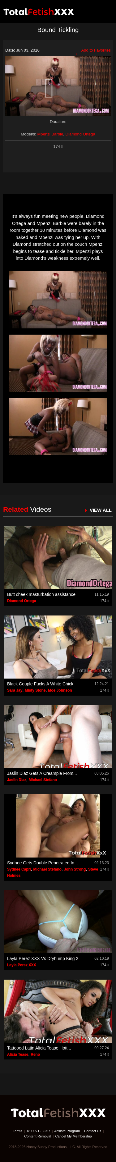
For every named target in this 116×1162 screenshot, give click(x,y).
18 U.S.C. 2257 (38, 1131)
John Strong (75, 869)
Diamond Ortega (80, 134)
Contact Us (92, 1131)
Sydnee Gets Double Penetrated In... (42, 862)
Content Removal (37, 1136)
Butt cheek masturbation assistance (41, 594)
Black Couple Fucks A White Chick (40, 683)
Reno (35, 1054)
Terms (18, 1131)
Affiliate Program (67, 1131)
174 (58, 146)
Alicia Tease (17, 1054)
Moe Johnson (60, 690)
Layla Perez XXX (21, 965)
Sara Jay (14, 690)
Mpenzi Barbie (50, 134)
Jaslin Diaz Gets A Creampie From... (42, 773)
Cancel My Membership (73, 1136)
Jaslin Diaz (16, 780)
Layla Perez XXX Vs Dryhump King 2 (42, 958)
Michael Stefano (43, 780)
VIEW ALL (101, 510)
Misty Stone (35, 690)
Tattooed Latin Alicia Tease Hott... (39, 1047)
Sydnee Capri (19, 869)
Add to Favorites (93, 51)
